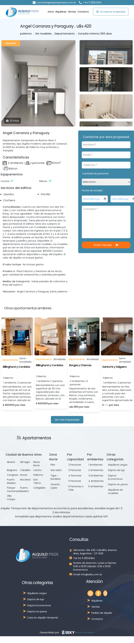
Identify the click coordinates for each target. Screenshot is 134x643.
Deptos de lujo (116, 470)
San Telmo (37, 481)
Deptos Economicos (115, 477)
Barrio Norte (36, 463)
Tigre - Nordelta (55, 477)
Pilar (53, 464)
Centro (37, 470)
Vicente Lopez (55, 486)
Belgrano (12, 470)
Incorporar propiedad (110, 11)
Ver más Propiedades (67, 419)
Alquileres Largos (117, 464)
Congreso (12, 475)
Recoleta (25, 479)
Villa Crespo (11, 497)
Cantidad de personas (95, 173)
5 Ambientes (95, 486)
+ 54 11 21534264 (90, 2)
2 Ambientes (95, 470)
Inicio (51, 11)
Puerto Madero (11, 481)
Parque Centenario (13, 489)
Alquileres (60, 11)
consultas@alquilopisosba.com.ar (54, 2)
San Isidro (56, 470)
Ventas (72, 11)
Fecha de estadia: (92, 190)
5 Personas (74, 481)
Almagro (25, 462)
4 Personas (74, 475)
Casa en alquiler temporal (42, 617)
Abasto (11, 462)
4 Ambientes (96, 481)
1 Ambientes (95, 464)
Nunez (23, 475)
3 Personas (74, 470)
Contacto (83, 11)
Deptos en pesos (118, 484)
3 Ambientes (95, 475)
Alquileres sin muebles (115, 491)
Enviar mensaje (106, 245)
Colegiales (39, 487)
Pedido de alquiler (101, 613)
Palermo (38, 475)
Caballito (25, 470)
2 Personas (74, 464)
